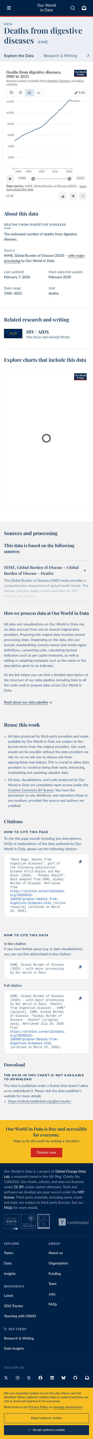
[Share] (73, 196)
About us (56, 1268)
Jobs (52, 1309)
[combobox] (72, 7)
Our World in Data (46, 7)
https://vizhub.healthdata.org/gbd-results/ (39, 1117)
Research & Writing (60, 56)
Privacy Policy (39, 1407)
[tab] (11, 92)
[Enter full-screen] (83, 196)
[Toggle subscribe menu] (84, 8)
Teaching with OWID (20, 1331)
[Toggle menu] (9, 8)
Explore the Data (19, 56)
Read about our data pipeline (28, 702)
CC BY (10, 196)
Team (53, 1299)
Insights (10, 1289)
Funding (55, 1289)
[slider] (33, 178)
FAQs (8, 1223)
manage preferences (67, 1407)
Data (7, 1278)
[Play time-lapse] (10, 178)
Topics (8, 1268)
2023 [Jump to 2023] (81, 178)
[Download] (63, 196)
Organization (58, 1278)
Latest (8, 1311)
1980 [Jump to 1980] (22, 178)
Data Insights (14, 1364)
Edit (82, 92)
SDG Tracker (13, 1321)
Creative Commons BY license (31, 790)
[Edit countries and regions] (80, 93)
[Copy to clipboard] (75, 862)
